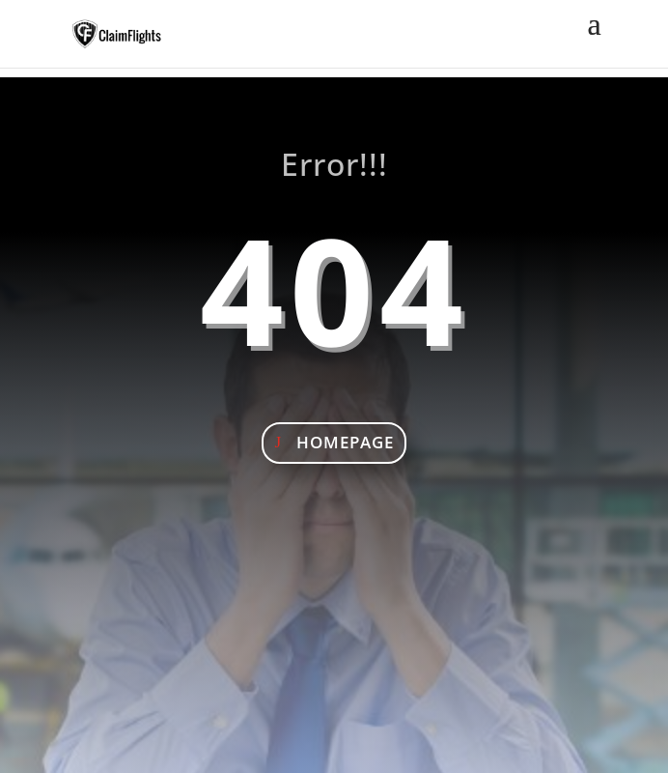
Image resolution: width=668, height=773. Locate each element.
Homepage (345, 442)
